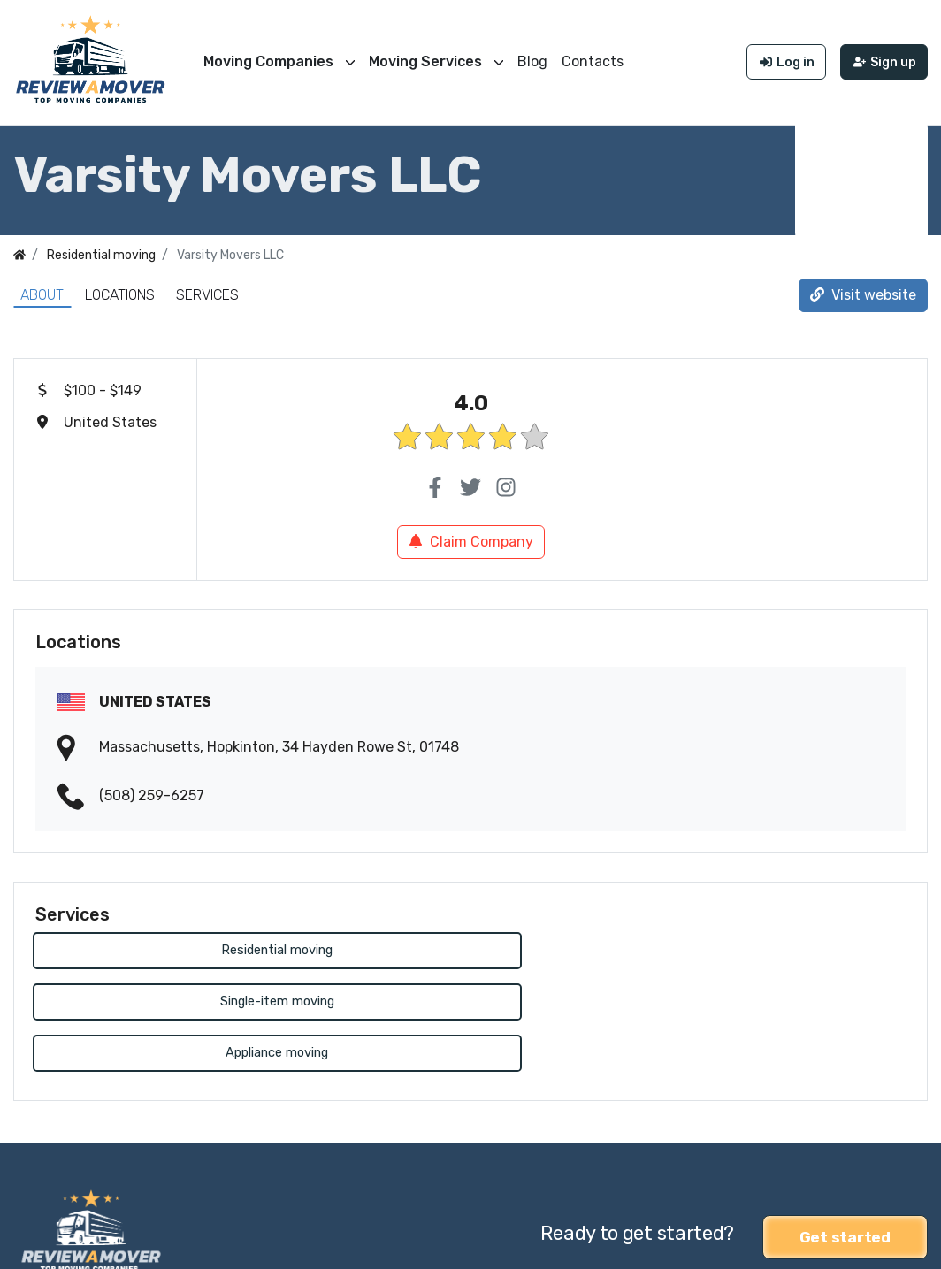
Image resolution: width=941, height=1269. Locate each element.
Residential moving (174, 946)
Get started (845, 1128)
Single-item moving (470, 946)
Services (207, 290)
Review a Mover (64, 1243)
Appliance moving (767, 946)
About (42, 290)
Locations (120, 290)
